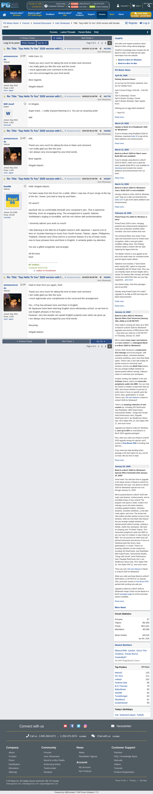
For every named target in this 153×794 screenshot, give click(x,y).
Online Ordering (102, 7)
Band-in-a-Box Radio (54, 760)
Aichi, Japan (8, 90)
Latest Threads (68, 32)
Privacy (133, 781)
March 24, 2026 (122, 123)
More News (120, 607)
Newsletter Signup (88, 756)
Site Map (143, 781)
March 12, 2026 (122, 150)
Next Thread (88, 38)
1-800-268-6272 (84, 4)
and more (129, 280)
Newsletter (124, 726)
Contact (12, 756)
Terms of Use (120, 781)
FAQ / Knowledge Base (125, 756)
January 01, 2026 (122, 466)
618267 (108, 179)
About (11, 752)
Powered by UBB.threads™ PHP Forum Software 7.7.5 (76, 792)
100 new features (132, 397)
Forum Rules (84, 32)
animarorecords (72, 49)
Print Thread (28, 43)
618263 (108, 131)
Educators (14, 768)
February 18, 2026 (123, 213)
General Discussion (42, 23)
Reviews (48, 772)
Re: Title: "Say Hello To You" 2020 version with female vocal (41, 48)
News (82, 752)
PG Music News (122, 70)
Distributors (14, 764)
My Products (85, 771)
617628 (108, 49)
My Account (85, 767)
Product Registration (124, 772)
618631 (108, 277)
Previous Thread (27, 38)
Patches (118, 752)
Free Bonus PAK (130, 443)
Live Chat (82, 7)
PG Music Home (11, 23)
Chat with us (103, 736)
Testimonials (50, 768)
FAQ (96, 32)
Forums (25, 23)
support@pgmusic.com (49, 784)
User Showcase (62, 23)
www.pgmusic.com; (14, 784)
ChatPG (119, 38)
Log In (144, 23)
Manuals (118, 760)
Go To (42, 43)
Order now (119, 301)
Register (131, 23)
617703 (108, 96)
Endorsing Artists (52, 764)
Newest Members (123, 645)
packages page (126, 594)
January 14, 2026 (122, 312)
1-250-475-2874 (98, 4)
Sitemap (13, 772)
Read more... (120, 117)
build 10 (134, 136)
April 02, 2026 (121, 75)
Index (57, 38)
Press (11, 760)
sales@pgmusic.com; (31, 784)
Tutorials (118, 768)
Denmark (7, 125)
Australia (7, 217)
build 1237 (119, 200)
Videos (117, 764)
